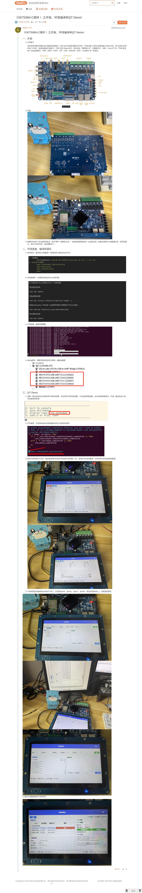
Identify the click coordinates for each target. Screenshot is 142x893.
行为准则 (100, 881)
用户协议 (109, 881)
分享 (117, 869)
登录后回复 (122, 22)
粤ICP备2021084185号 (56, 881)
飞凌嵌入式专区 (24, 22)
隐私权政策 (118, 881)
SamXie (27, 28)
